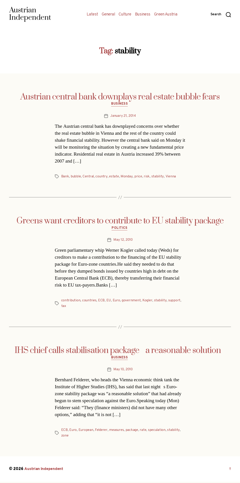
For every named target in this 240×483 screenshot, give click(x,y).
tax (63, 307)
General (108, 14)
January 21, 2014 (123, 116)
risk (148, 177)
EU (109, 301)
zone (65, 437)
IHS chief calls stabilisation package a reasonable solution (120, 351)
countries (89, 301)
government (132, 301)
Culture (125, 14)
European (86, 431)
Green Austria (165, 14)
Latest (92, 14)
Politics (120, 229)
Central (89, 177)
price (140, 177)
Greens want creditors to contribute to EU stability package (120, 221)
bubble (76, 177)
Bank (65, 177)
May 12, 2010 (123, 241)
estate (115, 177)
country (102, 177)
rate (145, 431)
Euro (117, 301)
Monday (128, 177)
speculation (159, 431)
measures (118, 431)
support (176, 301)
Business (142, 14)
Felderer (102, 431)
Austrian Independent (44, 470)
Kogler (149, 301)
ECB (102, 301)
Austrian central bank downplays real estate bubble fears (120, 97)
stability (159, 177)
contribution (71, 301)
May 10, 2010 (123, 371)
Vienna (172, 177)
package (134, 431)
